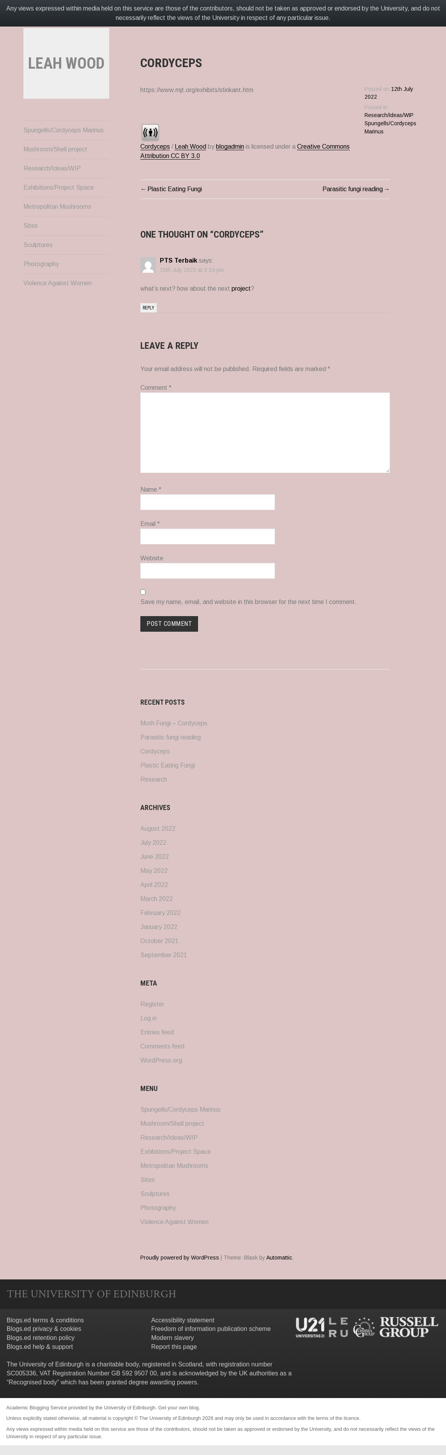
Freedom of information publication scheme (211, 1328)
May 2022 (154, 870)
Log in (148, 1018)
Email (150, 524)
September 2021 (163, 955)
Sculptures (38, 266)
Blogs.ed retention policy (40, 1337)
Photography (41, 285)
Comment (156, 387)
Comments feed (162, 1046)
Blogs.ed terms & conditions (45, 1320)
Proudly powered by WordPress (179, 1257)
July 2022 (153, 842)
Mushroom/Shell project (55, 171)
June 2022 (154, 856)
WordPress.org (161, 1060)
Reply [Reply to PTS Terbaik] (148, 308)
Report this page (174, 1346)
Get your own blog (178, 1408)
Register (152, 1004)
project (241, 288)
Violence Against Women (57, 305)
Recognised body (33, 1382)
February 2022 (160, 913)
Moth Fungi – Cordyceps (173, 723)
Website (151, 558)
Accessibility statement (182, 1320)
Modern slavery (172, 1337)
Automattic (279, 1257)
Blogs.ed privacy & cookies (44, 1328)
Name (150, 489)
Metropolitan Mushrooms (57, 228)
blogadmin (230, 146)
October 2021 (159, 941)
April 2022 (154, 884)
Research (153, 779)
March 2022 (156, 898)
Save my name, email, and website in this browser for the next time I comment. (248, 602)
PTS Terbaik (178, 260)
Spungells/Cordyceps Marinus (63, 152)
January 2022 (158, 927)
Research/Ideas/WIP (52, 190)
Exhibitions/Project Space (58, 209)
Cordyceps (155, 146)
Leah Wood (190, 146)
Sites (30, 247)
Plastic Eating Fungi (174, 189)
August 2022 (157, 828)
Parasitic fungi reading (352, 189)
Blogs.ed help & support (40, 1346)
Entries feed (157, 1032)
